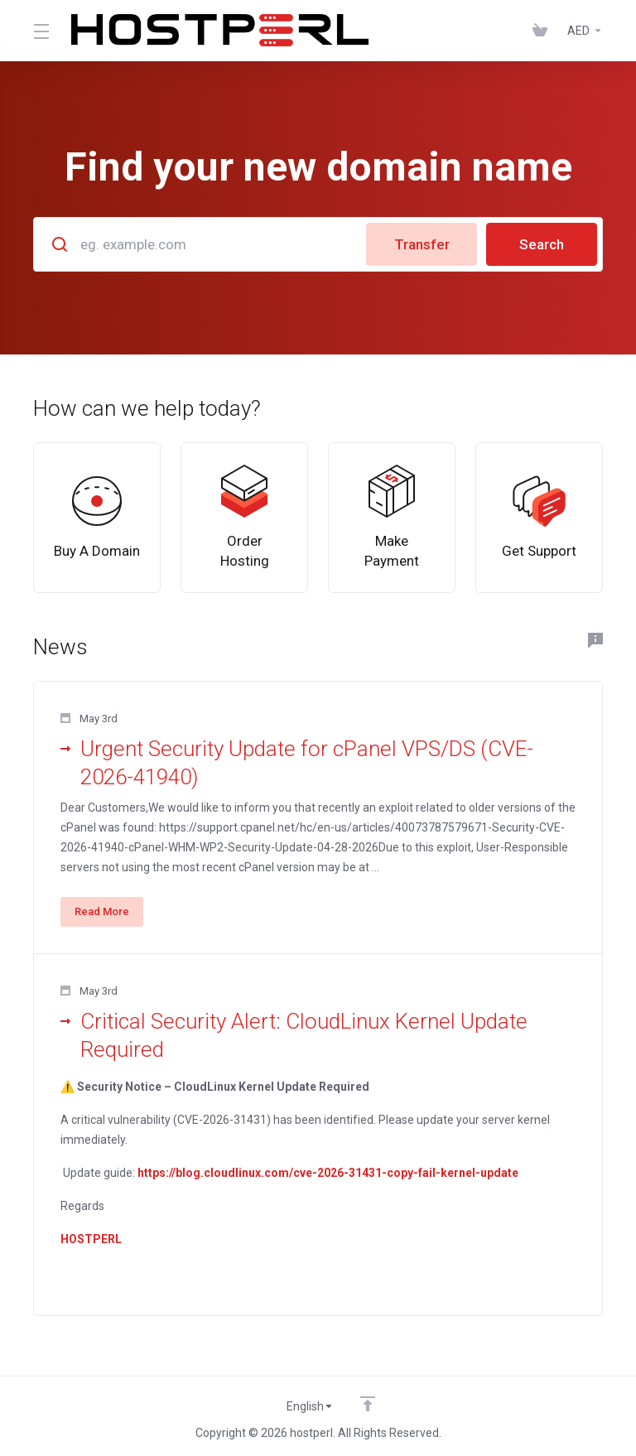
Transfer (422, 244)
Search (541, 244)
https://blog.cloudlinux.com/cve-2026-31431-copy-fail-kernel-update (327, 1172)
